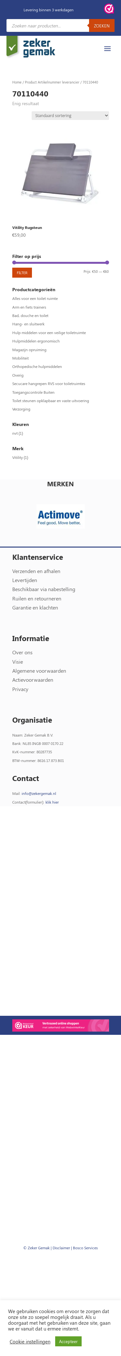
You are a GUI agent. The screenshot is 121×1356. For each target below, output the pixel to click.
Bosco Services (85, 1247)
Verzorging (21, 408)
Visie (17, 661)
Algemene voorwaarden (39, 670)
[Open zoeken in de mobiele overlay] (60, 25)
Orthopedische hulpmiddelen (37, 366)
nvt (15, 433)
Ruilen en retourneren (36, 598)
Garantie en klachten (35, 607)
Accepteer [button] (68, 1341)
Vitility (17, 457)
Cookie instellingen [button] (30, 1341)
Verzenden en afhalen (36, 571)
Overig (18, 375)
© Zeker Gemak (36, 1247)
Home (17, 82)
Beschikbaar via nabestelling (43, 589)
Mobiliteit (20, 358)
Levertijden (24, 580)
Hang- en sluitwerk (28, 323)
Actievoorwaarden (32, 679)
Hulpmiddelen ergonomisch (36, 340)
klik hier (52, 802)
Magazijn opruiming (29, 349)
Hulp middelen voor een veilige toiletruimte (49, 332)
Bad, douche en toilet (30, 315)
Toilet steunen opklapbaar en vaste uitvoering (50, 400)
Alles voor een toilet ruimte (35, 298)
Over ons (22, 652)
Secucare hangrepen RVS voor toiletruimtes (48, 383)
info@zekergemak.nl (39, 793)
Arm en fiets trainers (29, 307)
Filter (22, 272)
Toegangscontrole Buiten (33, 392)
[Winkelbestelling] (70, 115)
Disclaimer (61, 1247)
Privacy (20, 689)
